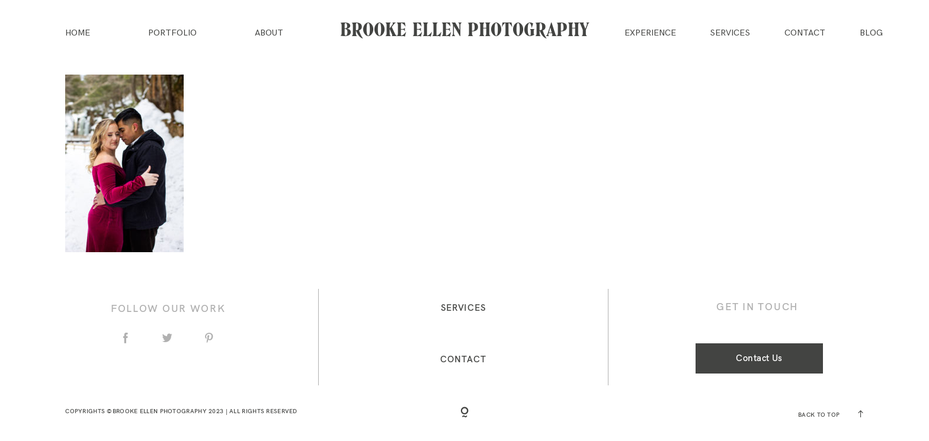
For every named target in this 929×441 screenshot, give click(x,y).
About (269, 33)
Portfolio (172, 33)
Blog (871, 33)
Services (730, 33)
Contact (804, 33)
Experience (650, 33)
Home (77, 33)
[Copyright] (464, 413)
